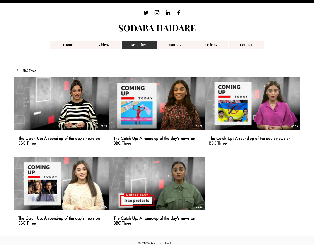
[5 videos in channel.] (157, 151)
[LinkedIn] (168, 12)
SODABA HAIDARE (157, 28)
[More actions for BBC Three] (26, 71)
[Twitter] (146, 12)
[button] (26, 71)
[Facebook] (179, 12)
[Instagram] (157, 12)
